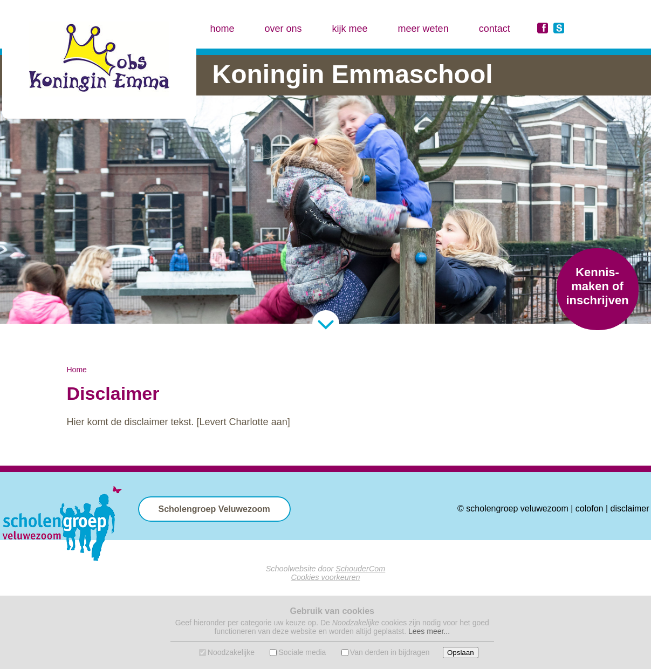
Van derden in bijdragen (390, 652)
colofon (589, 508)
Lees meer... (429, 631)
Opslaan (460, 652)
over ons (283, 28)
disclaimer (629, 508)
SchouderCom (360, 568)
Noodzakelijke (231, 652)
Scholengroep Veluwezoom (214, 509)
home (222, 28)
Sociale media (302, 652)
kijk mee (350, 28)
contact (494, 28)
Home (77, 369)
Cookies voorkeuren (325, 577)
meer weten (423, 28)
